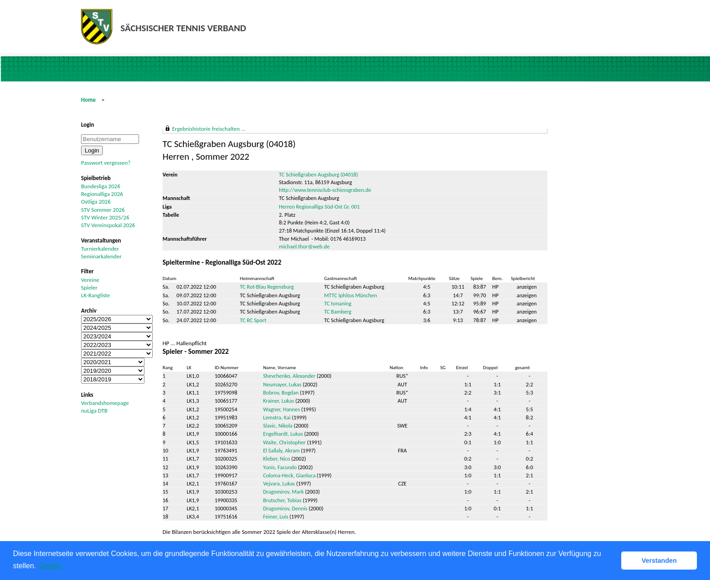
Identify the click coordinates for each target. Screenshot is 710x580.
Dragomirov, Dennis (285, 508)
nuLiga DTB (94, 410)
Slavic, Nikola (278, 425)
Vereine (90, 279)
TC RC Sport (253, 320)
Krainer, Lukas (278, 400)
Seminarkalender (101, 256)
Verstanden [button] (659, 560)
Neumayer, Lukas (282, 384)
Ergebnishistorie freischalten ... (208, 128)
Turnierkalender (100, 248)
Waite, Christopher (284, 442)
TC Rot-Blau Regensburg (267, 286)
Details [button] (50, 566)
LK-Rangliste (95, 295)
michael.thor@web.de (304, 246)
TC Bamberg (337, 311)
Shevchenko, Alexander (289, 375)
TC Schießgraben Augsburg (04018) (318, 174)
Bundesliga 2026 (100, 186)
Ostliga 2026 (95, 201)
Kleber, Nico (276, 458)
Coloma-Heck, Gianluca (289, 475)
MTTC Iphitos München (350, 295)
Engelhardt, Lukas (283, 433)
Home (88, 99)
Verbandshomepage (105, 402)
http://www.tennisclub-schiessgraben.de (325, 189)
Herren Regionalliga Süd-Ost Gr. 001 (319, 206)
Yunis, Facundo (280, 467)
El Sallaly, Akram (281, 450)
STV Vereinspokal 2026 (108, 225)
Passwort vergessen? (105, 162)
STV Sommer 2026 (103, 209)
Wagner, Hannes (281, 409)
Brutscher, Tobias (282, 500)
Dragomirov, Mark (283, 491)
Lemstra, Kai (277, 417)
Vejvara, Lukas (279, 483)
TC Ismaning (337, 303)
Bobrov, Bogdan (281, 392)
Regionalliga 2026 (102, 193)
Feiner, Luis (275, 516)
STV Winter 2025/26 (105, 217)
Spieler (89, 287)
